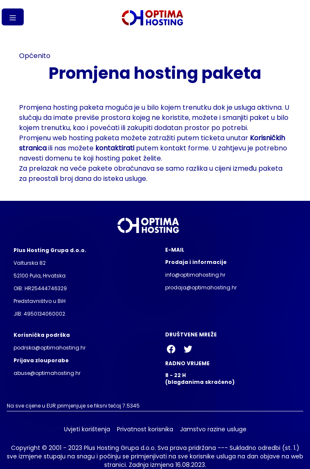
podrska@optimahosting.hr (50, 347)
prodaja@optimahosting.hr (201, 287)
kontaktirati (114, 148)
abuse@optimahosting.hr (47, 373)
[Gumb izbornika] (13, 16)
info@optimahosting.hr (195, 274)
